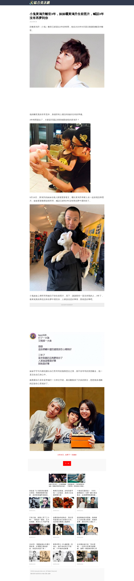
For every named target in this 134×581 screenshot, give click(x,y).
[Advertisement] (67, 319)
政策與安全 (39, 573)
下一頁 (67, 463)
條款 (43, 573)
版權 (49, 573)
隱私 (46, 573)
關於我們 (33, 573)
